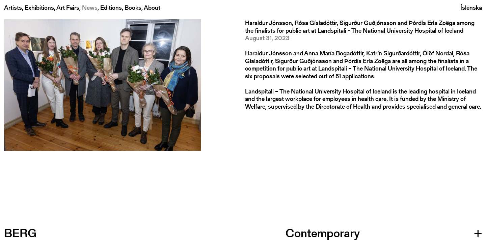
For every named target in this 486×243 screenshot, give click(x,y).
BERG (20, 233)
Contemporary (323, 233)
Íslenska (471, 8)
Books (133, 7)
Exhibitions (39, 7)
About (152, 7)
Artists (13, 7)
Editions (111, 7)
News (90, 7)
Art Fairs (67, 7)
